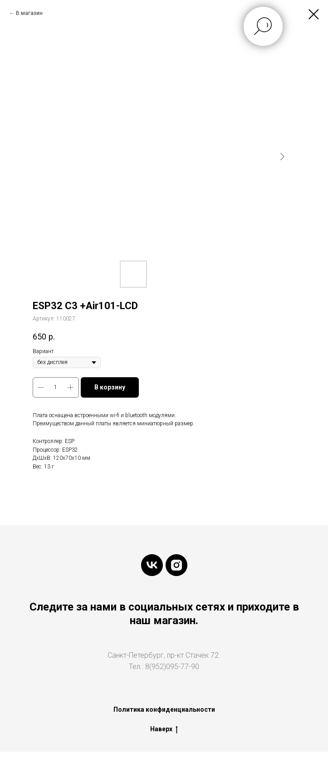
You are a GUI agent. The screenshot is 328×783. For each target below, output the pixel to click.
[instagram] (176, 565)
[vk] (152, 565)
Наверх (164, 729)
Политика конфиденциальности (164, 709)
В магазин (29, 13)
